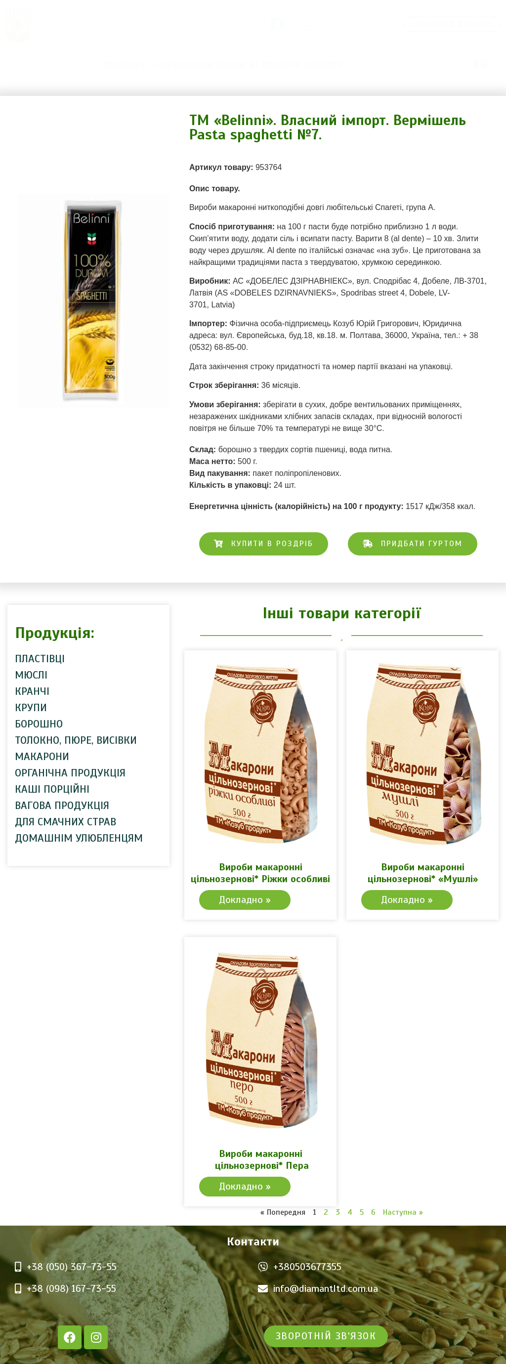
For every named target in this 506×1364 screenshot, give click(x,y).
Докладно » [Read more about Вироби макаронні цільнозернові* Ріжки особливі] (245, 900)
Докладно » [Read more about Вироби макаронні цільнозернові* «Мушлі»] (407, 900)
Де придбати (275, 65)
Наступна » (403, 1212)
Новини (232, 65)
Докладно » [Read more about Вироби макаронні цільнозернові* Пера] (245, 1186)
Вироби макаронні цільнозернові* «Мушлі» (423, 873)
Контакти (328, 64)
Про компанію (186, 65)
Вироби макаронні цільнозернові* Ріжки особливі (260, 873)
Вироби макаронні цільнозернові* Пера (260, 1160)
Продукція (129, 64)
